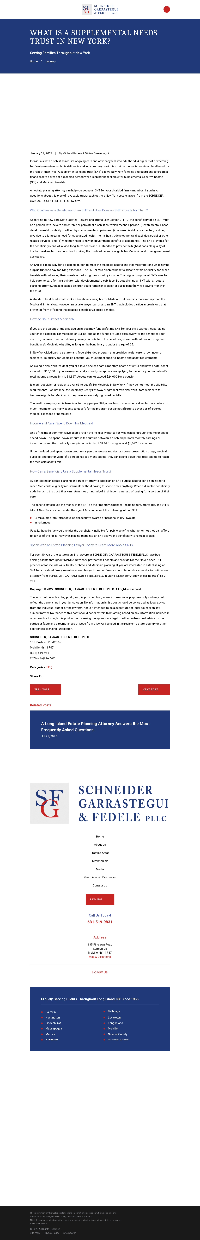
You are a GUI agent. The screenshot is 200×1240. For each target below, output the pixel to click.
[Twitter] (108, 979)
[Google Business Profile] (84, 979)
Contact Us (100, 885)
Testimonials (100, 861)
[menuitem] (35, 1233)
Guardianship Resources (100, 877)
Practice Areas (99, 853)
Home (100, 836)
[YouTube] (92, 979)
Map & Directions (100, 956)
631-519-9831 (99, 922)
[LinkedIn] (116, 979)
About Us (100, 844)
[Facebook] (100, 979)
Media (100, 869)
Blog (49, 667)
